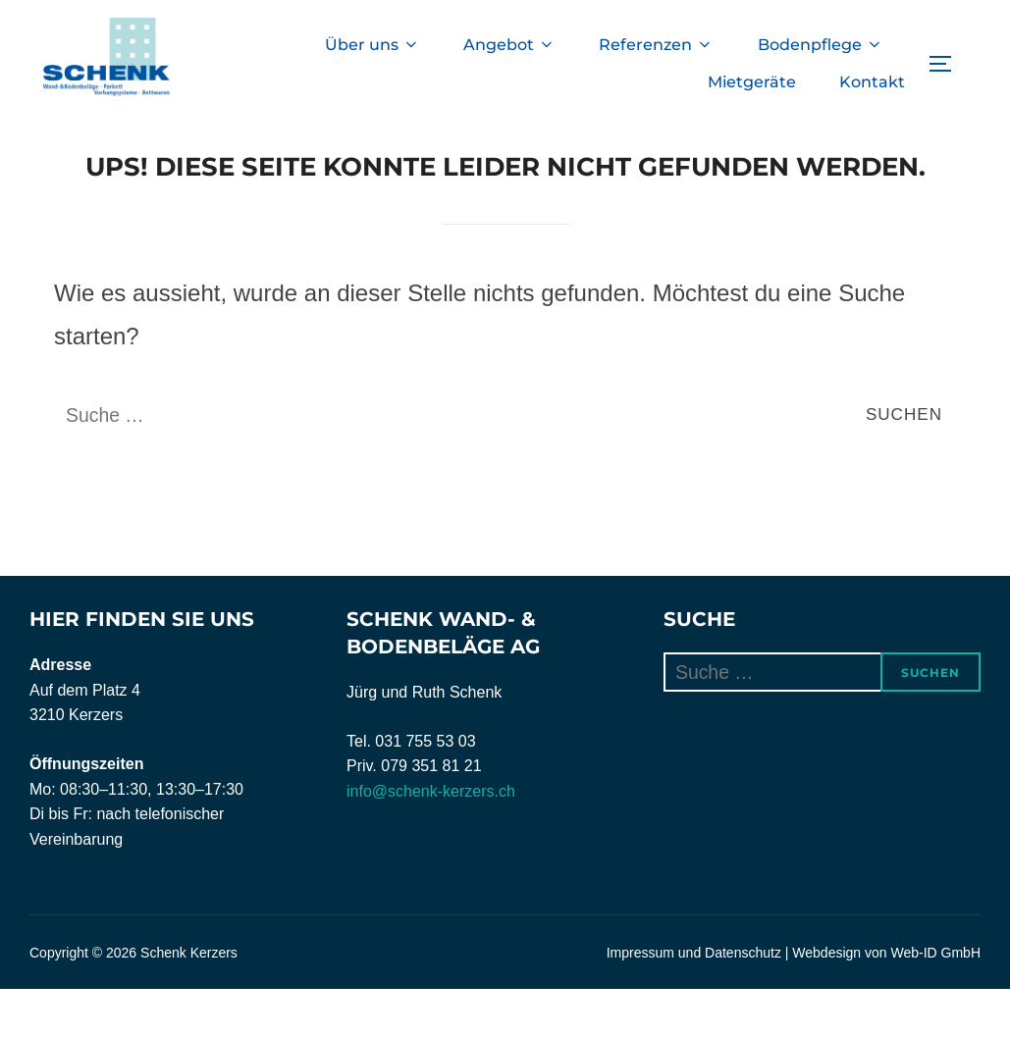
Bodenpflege (819, 44)
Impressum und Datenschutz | (700, 1001)
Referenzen (655, 44)
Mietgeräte (751, 82)
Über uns (369, 44)
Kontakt (872, 82)
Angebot (507, 44)
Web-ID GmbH (935, 1001)
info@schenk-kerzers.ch (430, 839)
